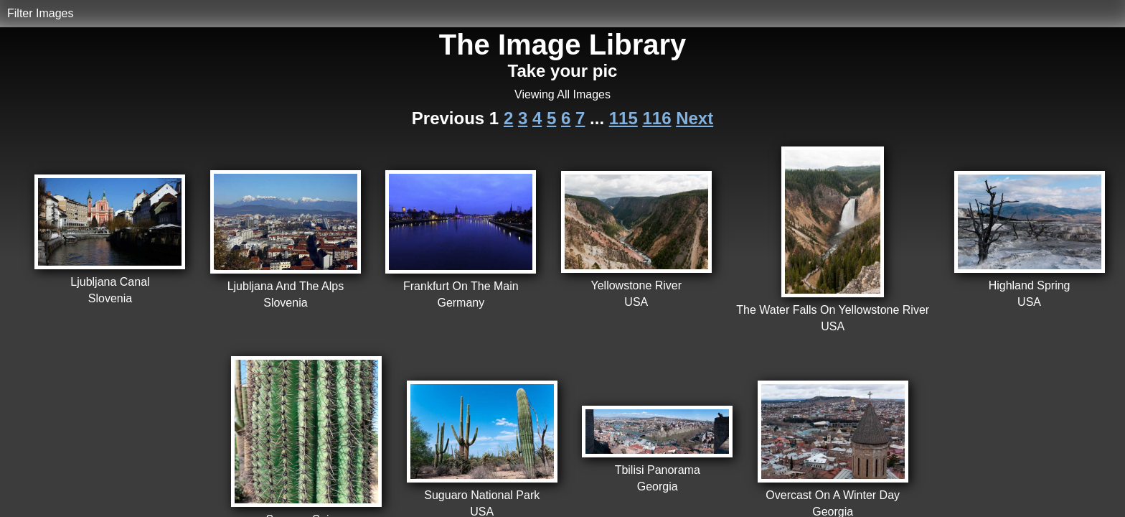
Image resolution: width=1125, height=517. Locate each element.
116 (656, 118)
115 (623, 118)
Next (694, 118)
